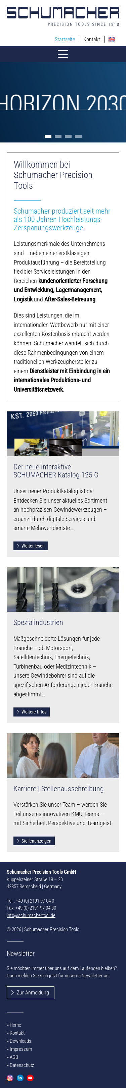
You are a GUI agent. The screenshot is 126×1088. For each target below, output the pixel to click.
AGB (14, 1057)
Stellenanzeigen (33, 841)
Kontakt (91, 39)
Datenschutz (22, 1065)
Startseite (65, 39)
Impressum (21, 1049)
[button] (48, 136)
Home (15, 1025)
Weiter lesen (30, 546)
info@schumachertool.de (31, 915)
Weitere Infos (31, 711)
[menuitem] (112, 39)
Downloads (20, 1041)
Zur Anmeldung (33, 992)
